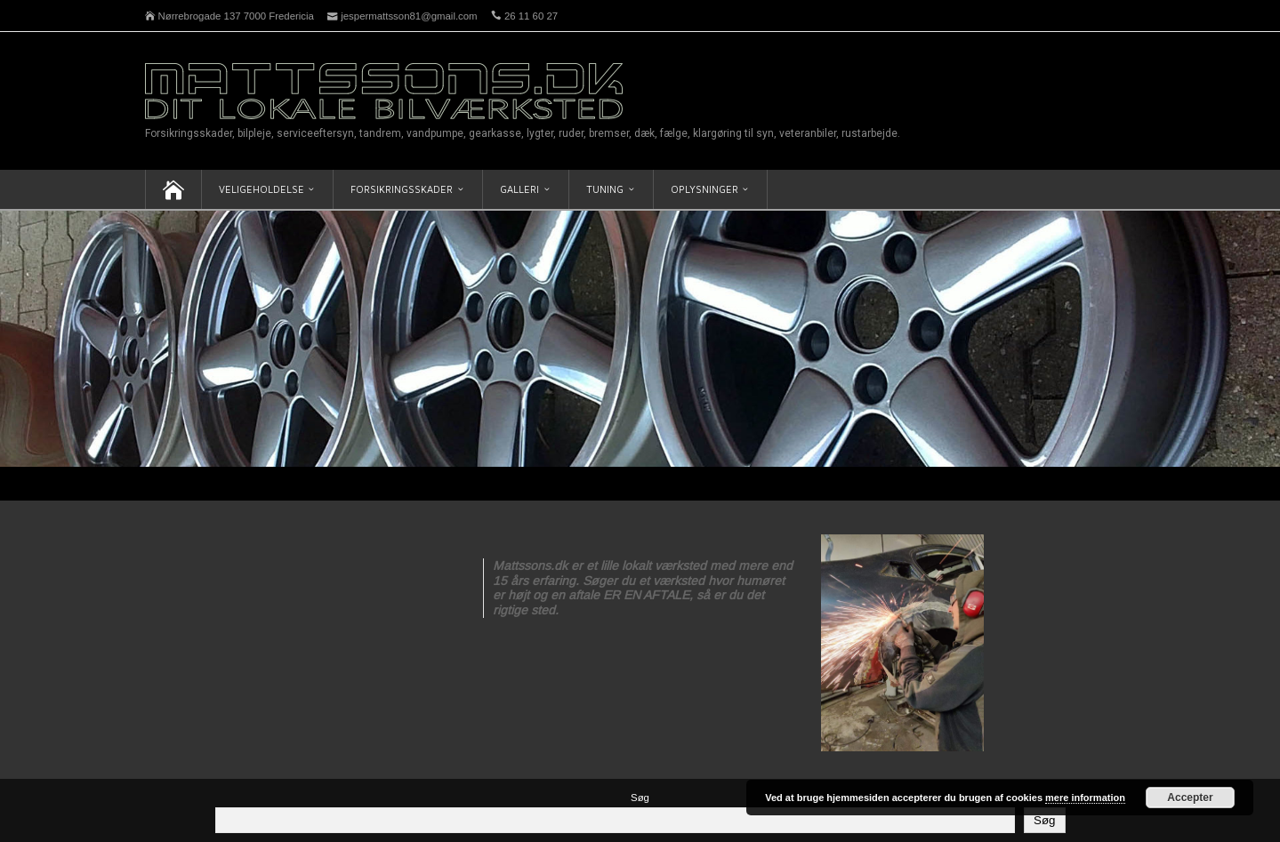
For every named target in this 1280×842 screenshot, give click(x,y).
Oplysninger (704, 189)
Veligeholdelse (261, 189)
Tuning (605, 189)
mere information (1085, 797)
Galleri (519, 189)
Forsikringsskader (401, 189)
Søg (640, 797)
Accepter (1189, 797)
